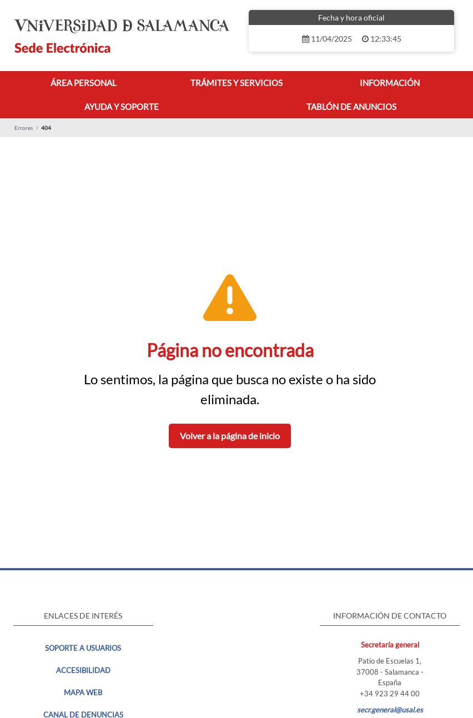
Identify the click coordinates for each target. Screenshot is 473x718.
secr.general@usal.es (390, 709)
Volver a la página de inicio (230, 435)
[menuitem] (83, 83)
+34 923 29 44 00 (390, 693)
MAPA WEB (83, 692)
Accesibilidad (83, 670)
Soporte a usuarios (83, 648)
